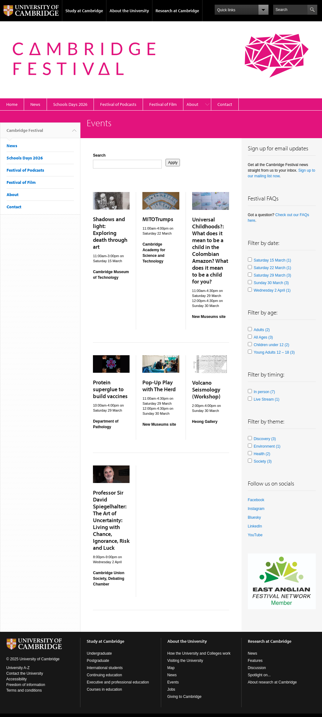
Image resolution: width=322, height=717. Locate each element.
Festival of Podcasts (118, 104)
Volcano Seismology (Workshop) (206, 389)
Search (99, 155)
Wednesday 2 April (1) (272, 290)
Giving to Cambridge (184, 696)
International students (105, 668)
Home (12, 104)
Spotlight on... (259, 675)
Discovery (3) (265, 439)
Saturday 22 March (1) (272, 268)
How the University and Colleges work (199, 653)
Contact (224, 104)
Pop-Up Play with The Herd (159, 386)
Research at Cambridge (177, 10)
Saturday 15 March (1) (272, 260)
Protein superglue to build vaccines (110, 389)
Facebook (256, 500)
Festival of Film (163, 104)
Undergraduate (99, 653)
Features (255, 660)
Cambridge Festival (25, 132)
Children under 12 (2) (271, 345)
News (35, 104)
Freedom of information (25, 685)
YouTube (255, 535)
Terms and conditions (24, 690)
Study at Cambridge (84, 10)
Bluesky (254, 517)
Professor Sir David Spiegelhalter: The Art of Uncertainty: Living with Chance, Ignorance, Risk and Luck (111, 520)
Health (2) (262, 454)
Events (173, 682)
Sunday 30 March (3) (271, 283)
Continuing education (104, 675)
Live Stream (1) (266, 399)
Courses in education (104, 689)
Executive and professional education (118, 682)
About (192, 104)
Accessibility (16, 679)
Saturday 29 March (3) (272, 275)
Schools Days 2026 (70, 104)
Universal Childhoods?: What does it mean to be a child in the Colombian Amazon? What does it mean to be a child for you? (210, 250)
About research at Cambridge (272, 682)
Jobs (171, 689)
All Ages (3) (263, 337)
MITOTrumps (157, 219)
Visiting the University (185, 660)
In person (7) (264, 392)
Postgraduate (98, 660)
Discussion (257, 668)
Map (171, 668)
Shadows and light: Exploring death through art (110, 233)
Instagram (256, 509)
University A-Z (18, 668)
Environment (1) (267, 446)
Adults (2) (262, 330)
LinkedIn (255, 526)
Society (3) (263, 461)
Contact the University (24, 673)
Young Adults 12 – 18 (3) (274, 352)
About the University (129, 10)
